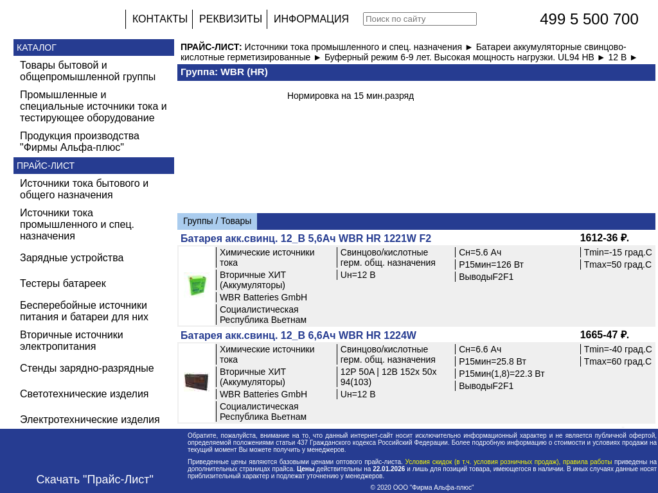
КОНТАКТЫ (160, 18)
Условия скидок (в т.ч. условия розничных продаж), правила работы (508, 461)
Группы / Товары (217, 221)
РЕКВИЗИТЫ (230, 18)
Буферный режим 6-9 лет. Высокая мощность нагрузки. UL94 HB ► (467, 57)
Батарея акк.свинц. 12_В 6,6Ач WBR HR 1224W (298, 335)
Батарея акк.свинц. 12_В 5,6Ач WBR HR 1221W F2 (306, 238)
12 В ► (624, 57)
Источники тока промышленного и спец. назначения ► (360, 47)
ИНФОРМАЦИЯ (311, 18)
